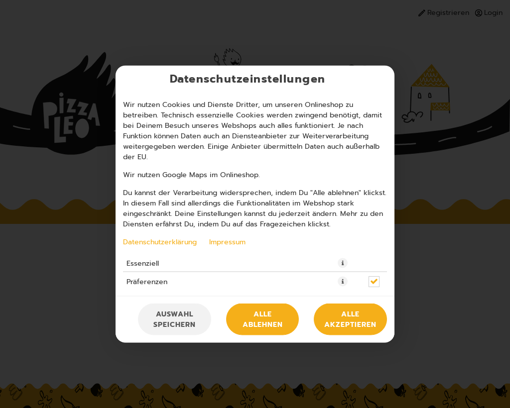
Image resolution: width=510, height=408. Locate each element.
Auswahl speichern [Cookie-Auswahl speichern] (174, 319)
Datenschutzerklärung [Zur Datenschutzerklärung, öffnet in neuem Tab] (160, 242)
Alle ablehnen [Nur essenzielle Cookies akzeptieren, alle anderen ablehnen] (263, 319)
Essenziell (143, 263)
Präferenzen (147, 282)
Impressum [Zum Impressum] (227, 242)
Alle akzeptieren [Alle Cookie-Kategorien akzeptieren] (350, 319)
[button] (343, 263)
